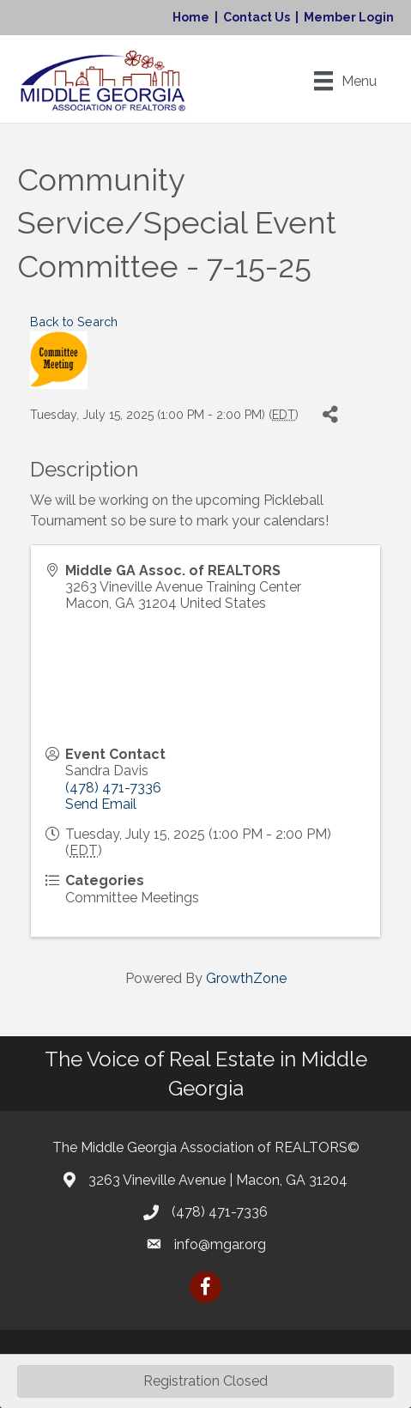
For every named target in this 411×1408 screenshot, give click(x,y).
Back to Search (74, 321)
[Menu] (345, 81)
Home (190, 17)
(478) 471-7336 (113, 788)
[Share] (330, 415)
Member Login (349, 17)
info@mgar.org (220, 1244)
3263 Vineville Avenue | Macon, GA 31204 (218, 1180)
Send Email (100, 804)
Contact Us (256, 17)
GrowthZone (246, 978)
